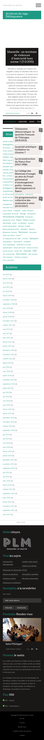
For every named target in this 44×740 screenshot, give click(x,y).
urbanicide (27, 251)
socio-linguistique (9, 245)
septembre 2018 (9, 304)
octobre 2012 (8, 489)
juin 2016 (6, 367)
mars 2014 (6, 447)
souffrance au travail (23, 245)
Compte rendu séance (30, 562)
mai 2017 (6, 333)
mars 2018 (6, 308)
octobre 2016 (8, 359)
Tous (39, 122)
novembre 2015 (8, 380)
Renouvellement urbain (11, 229)
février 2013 (7, 485)
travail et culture (32, 248)
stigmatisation (7, 248)
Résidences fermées (10, 232)
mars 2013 (6, 481)
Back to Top (21, 522)
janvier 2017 (7, 346)
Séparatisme (17, 241)
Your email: (7, 594)
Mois (32, 122)
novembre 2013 (8, 464)
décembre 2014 (8, 418)
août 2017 (6, 329)
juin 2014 (6, 434)
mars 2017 (6, 338)
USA (35, 250)
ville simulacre (8, 257)
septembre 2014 (9, 430)
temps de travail (19, 248)
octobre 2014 (8, 426)
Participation (31, 214)
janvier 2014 (7, 456)
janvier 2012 (7, 502)
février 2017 (7, 342)
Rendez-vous (22, 727)
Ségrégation (33, 238)
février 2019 (7, 295)
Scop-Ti (18, 235)
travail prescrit (8, 251)
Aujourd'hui (10, 122)
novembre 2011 (8, 506)
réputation (24, 229)
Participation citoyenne (13, 216)
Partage (23, 213)
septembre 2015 (9, 384)
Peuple (18, 220)
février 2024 (7, 279)
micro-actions (7, 210)
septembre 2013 (9, 468)
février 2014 (7, 451)
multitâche (17, 210)
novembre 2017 (8, 321)
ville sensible (32, 254)
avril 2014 (6, 443)
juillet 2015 (7, 388)
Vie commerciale (9, 254)
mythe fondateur (28, 210)
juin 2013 (6, 472)
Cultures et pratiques (29, 566)
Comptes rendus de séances (22, 731)
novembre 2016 (8, 354)
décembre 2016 (8, 350)
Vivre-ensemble (8, 260)
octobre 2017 (8, 325)
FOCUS (24, 570)
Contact (22, 735)
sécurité (25, 238)
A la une (22, 722)
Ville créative (21, 254)
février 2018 (7, 312)
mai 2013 (6, 477)
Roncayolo (33, 232)
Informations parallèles (30, 574)
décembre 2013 (8, 460)
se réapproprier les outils (12, 238)
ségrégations (7, 241)
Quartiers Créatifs (24, 226)
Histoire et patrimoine (10, 574)
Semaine (23, 122)
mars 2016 (6, 371)
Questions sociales (13, 113)
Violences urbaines (21, 257)
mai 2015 (6, 397)
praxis (14, 223)
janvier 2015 (7, 413)
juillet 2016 (7, 363)
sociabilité (27, 241)
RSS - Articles (9, 700)
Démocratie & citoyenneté (12, 570)
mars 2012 (6, 498)
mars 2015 (6, 405)
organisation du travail (10, 214)
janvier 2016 (7, 375)
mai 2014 (6, 439)
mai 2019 (6, 291)
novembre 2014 (8, 422)
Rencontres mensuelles (30, 578)
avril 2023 (6, 283)
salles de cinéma (9, 235)
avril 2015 (6, 401)
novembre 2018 (8, 300)
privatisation (22, 223)
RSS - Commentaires (12, 706)
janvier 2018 (7, 317)
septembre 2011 (9, 510)
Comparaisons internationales (8, 563)
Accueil (22, 718)
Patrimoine (29, 217)
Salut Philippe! (14, 644)
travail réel (18, 251)
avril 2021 (6, 287)
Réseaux (32, 229)
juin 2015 (6, 392)
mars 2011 (6, 514)
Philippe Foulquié (29, 220)
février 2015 (7, 409)
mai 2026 (6, 274)
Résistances (23, 232)
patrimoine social (9, 220)
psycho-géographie (10, 226)
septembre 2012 (9, 493)
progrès (31, 223)
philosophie (7, 223)
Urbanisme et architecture (12, 583)
